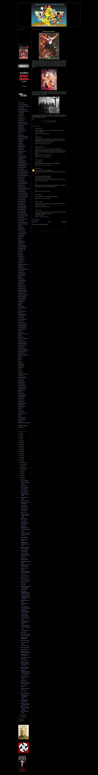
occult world (20, 348)
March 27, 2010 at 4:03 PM (42, 133)
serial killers (20, 390)
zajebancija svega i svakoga (24, 422)
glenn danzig (20, 244)
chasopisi (20, 152)
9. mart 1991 (20, 115)
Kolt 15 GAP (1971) (24, 490)
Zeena (19, 427)
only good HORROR (22, 349)
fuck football (20, 241)
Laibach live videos (22, 291)
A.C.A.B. (20, 117)
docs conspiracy (21, 173)
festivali (19, 240)
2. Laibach (20, 107)
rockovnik (20, 380)
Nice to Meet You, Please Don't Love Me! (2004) (25, 523)
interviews (20, 267)
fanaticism (20, 235)
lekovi (19, 304)
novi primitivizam (21, 345)
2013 (21, 455)
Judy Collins (20, 278)
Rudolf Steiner (21, 382)
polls (19, 359)
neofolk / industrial (22, 338)
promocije (20, 364)
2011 (21, 459)
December (23, 462)
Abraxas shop (21, 118)
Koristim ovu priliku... (25, 500)
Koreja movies (21, 285)
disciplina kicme (21, 162)
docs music (20, 199)
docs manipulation (22, 193)
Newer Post (34, 221)
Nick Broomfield (21, 341)
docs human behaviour (23, 188)
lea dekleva (20, 301)
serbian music (21, 387)
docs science (21, 211)
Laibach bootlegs (21, 290)
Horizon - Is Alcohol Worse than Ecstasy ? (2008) (25, 555)
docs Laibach (21, 191)
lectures (20, 303)
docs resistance (21, 209)
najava (19, 330)
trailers (19, 408)
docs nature (20, 202)
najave (19, 332)
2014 (21, 453)
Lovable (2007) (24, 512)
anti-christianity (21, 130)
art (18, 133)
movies (19, 317)
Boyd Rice (20, 144)
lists (19, 309)
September (23, 468)
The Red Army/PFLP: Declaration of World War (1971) (25, 597)
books (19, 141)
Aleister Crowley (21, 122)
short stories (20, 400)
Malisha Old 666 (38, 147)
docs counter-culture (22, 175)
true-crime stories (21, 412)
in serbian (20, 261)
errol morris (20, 230)
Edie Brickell (20, 228)
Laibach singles (21, 296)
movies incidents (21, 319)
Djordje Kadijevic (21, 165)
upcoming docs (21, 417)
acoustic (20, 120)
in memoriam (21, 257)
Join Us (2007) (23, 632)
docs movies (20, 198)
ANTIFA (20, 131)
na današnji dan (21, 327)
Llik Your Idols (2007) (25, 647)
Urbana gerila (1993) (25, 693)
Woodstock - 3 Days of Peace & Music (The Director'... (25, 534)
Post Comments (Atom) (42, 224)
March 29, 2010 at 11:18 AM (42, 191)
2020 (21, 442)
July (22, 471)
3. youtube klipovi (21, 109)
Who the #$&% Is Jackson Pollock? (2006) (25, 494)
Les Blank (20, 306)
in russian (20, 259)
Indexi (19, 262)
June (22, 473)
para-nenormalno (21, 351)
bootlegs (20, 143)
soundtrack (20, 401)
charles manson (21, 151)
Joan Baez (20, 270)
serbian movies (21, 385)
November (23, 464)
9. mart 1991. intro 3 (25, 649)
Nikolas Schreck (21, 343)
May (22, 475)
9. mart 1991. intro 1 (25, 675)
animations (20, 127)
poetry (19, 358)
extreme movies (21, 233)
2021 (21, 440)
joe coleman (20, 272)
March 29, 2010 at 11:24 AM (42, 198)
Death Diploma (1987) (25, 640)
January (22, 716)
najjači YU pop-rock (22, 333)
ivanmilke (37, 168)
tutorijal (19, 414)
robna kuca (20, 379)
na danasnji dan (21, 325)
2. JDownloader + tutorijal (23, 106)
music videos (21, 322)
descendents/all (21, 160)
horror (19, 251)
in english (20, 256)
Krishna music (21, 288)
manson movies (21, 311)
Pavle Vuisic (20, 353)
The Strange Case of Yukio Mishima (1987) (25, 697)
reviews (19, 375)
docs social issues (22, 215)
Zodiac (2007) (23, 680)
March (22, 479)
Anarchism (20, 125)
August (22, 469)
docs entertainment (22, 183)
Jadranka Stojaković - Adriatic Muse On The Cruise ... (25, 664)
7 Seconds (20, 114)
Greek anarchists (21, 246)
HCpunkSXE (20, 248)
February (23, 714)
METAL (19, 312)
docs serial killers (21, 214)
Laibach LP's (21, 293)
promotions (20, 366)
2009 (21, 718)
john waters (20, 275)
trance (19, 409)
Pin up (19, 356)
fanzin (19, 238)
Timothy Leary (21, 406)
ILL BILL (20, 253)
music (19, 320)
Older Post (63, 221)
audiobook (20, 135)
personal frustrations (22, 354)
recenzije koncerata (22, 374)
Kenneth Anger (21, 280)
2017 (21, 448)
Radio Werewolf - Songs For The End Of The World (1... (25, 611)
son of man (37, 194)
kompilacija (20, 282)
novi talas (20, 346)
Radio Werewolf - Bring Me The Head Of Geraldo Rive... (25, 588)
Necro (19, 335)
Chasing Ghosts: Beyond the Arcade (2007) (25, 544)
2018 (21, 446)
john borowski (21, 274)
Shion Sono (20, 393)
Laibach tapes (21, 298)
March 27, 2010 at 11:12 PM (42, 165)
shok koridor (20, 396)
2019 (21, 444)
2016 (21, 449)
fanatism (20, 236)
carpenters (20, 148)
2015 (21, 451)
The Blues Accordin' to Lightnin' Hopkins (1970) (25, 515)
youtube (20, 421)
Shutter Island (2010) (25, 575)
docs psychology (21, 206)
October (22, 466)
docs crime (20, 177)
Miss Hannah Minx (22, 314)
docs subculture (21, 219)
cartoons (20, 149)
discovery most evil (22, 164)
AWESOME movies (22, 136)
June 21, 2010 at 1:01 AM (41, 216)
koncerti (20, 283)
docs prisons (20, 204)
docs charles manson (22, 172)
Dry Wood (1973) (24, 485)
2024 (21, 435)
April (22, 477)
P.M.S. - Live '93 (24, 691)
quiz (19, 369)
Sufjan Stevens (21, 403)
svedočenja (20, 404)
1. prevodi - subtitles (22, 104)
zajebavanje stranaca (22, 425)
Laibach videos (21, 299)
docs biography (21, 170)
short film (20, 398)
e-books (20, 227)
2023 (21, 436)
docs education (21, 181)
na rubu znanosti (21, 328)
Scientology (20, 383)
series (19, 391)
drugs (19, 225)
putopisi (19, 367)
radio (19, 372)
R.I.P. (19, 370)
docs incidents (21, 190)
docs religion (20, 207)
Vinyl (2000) (23, 584)
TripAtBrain (37, 137)
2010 (21, 460)
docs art (20, 169)
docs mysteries (21, 201)
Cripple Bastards (21, 157)
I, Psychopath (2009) (25, 630)
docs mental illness (22, 196)
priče (19, 361)
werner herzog (21, 419)
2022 (21, 438)
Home (49, 221)
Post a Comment (35, 219)
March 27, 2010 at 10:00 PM (42, 156)
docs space (20, 217)
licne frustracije (21, 307)
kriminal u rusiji (21, 286)
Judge (19, 277)
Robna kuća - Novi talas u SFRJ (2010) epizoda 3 (25, 708)
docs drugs (20, 180)
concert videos (21, 156)
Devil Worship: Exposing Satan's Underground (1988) (25, 592)
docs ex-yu (20, 185)
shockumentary (21, 395)
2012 (21, 457)
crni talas (20, 159)
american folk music (22, 123)
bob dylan (20, 139)
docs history (20, 186)
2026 (21, 433)
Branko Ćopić (21, 146)
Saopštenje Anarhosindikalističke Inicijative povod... (25, 672)
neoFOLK (20, 337)
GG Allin (20, 243)
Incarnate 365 (23, 582)
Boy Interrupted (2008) (25, 580)
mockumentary (21, 316)
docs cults (20, 178)
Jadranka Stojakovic (22, 269)
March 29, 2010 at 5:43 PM (42, 206)
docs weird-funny (21, 222)
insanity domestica (22, 264)
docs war (20, 220)
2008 (21, 720)
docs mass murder (22, 194)
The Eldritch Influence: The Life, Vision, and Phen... (25, 627)
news (19, 340)
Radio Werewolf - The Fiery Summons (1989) (25, 622)
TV (18, 416)
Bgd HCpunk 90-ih (22, 138)
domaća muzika (21, 223)
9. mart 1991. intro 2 (25, 660)
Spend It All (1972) (24, 537)
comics (19, 154)
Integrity (20, 265)
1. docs (19, 103)
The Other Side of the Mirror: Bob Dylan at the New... (25, 573)
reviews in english (22, 377)
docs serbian (20, 212)
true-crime (20, 411)
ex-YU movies (21, 232)
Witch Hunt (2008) (24, 480)
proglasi (20, 362)
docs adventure (21, 167)
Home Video (20, 249)
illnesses (20, 254)
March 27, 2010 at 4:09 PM (42, 143)
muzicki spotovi (21, 324)
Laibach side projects (22, 295)
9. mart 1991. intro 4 (25, 645)
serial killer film (21, 388)
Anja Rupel (20, 128)
